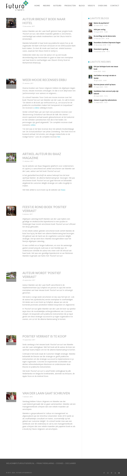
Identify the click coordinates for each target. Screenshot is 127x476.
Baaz (63, 190)
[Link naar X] (115, 473)
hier (58, 137)
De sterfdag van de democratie (105, 36)
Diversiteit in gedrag (101, 49)
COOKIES (59, 463)
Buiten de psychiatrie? (101, 23)
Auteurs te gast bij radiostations (105, 100)
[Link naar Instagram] (108, 473)
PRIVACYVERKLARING (45, 463)
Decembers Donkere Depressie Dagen (107, 42)
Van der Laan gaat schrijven (46, 393)
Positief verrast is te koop (44, 336)
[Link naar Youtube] (119, 473)
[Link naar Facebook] (104, 473)
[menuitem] (37, 5)
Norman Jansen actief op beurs (105, 84)
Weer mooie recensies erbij (44, 80)
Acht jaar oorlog (99, 29)
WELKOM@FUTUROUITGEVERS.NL (20, 463)
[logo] (18, 5)
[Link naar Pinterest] (111, 473)
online (36, 108)
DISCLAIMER (70, 463)
